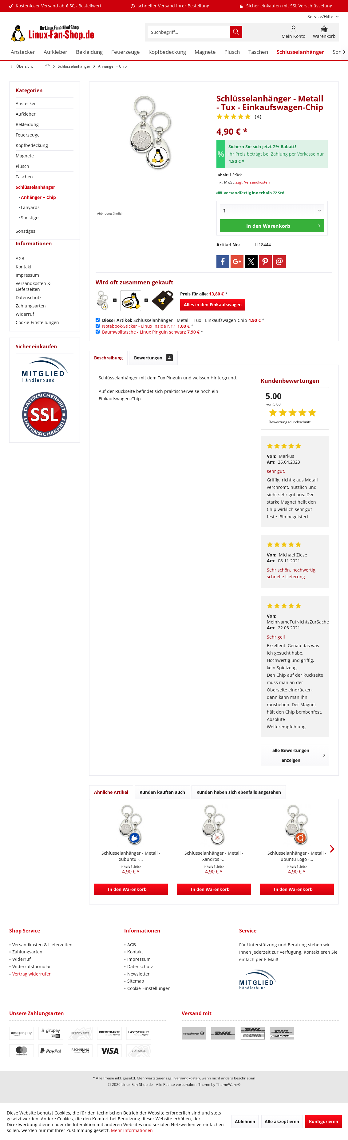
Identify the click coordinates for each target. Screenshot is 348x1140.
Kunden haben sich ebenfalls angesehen (238, 792)
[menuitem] (321, 16)
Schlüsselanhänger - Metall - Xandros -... (213, 856)
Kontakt (23, 278)
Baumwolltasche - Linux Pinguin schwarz (144, 332)
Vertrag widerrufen (32, 974)
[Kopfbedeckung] (167, 52)
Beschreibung (108, 358)
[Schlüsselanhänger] (300, 52)
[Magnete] (205, 52)
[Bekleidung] (89, 52)
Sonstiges (30, 217)
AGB (20, 269)
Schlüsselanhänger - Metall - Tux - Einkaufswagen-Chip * (183, 320)
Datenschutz (29, 308)
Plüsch (22, 166)
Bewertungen (153, 357)
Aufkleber (26, 114)
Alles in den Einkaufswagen (213, 304)
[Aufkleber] (55, 52)
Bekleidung (27, 124)
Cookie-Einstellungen (37, 333)
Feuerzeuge (28, 135)
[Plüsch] (232, 52)
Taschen (24, 177)
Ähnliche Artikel (111, 792)
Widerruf (25, 325)
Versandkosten (187, 1078)
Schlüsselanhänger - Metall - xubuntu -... (130, 856)
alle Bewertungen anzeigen (298, 755)
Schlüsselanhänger (35, 187)
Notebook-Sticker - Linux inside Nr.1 (139, 326)
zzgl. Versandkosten (252, 182)
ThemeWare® (228, 1084)
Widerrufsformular (31, 966)
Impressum (27, 286)
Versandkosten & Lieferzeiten (33, 297)
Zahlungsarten (31, 317)
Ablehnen (245, 1121)
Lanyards (30, 207)
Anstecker (26, 103)
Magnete (25, 156)
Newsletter (138, 974)
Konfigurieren (323, 1121)
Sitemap (135, 981)
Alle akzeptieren (282, 1121)
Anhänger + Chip (38, 197)
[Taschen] (258, 52)
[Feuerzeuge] (125, 52)
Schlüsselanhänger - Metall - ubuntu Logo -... (296, 856)
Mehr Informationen (132, 1130)
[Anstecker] (22, 52)
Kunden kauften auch (162, 792)
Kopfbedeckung (32, 145)
